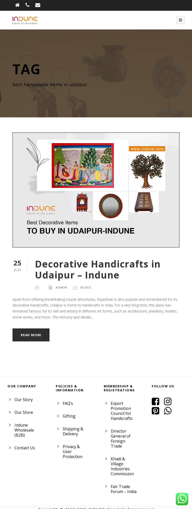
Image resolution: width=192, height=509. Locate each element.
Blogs (85, 287)
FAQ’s (68, 403)
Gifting (68, 416)
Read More (31, 335)
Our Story (23, 400)
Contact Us (24, 448)
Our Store (23, 412)
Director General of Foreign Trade (123, 436)
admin (61, 287)
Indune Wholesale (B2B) (23, 430)
